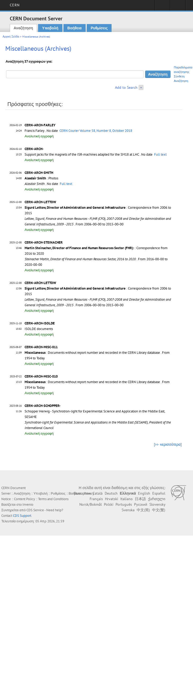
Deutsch (111, 493)
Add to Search (126, 87)
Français (96, 498)
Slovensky (157, 504)
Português (124, 504)
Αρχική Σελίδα (11, 36)
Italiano (126, 498)
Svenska (128, 510)
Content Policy (24, 499)
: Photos (41, 178)
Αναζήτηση (23, 28)
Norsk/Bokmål (90, 504)
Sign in (162, 7)
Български (82, 493)
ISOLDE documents (39, 329)
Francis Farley (34, 130)
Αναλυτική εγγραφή (39, 136)
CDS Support (22, 515)
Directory (177, 7)
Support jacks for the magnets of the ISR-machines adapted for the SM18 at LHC (82, 154)
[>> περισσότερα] (168, 444)
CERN (15, 5)
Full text (160, 154)
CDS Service (35, 510)
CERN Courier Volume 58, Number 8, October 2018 (95, 130)
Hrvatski (111, 498)
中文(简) (143, 510)
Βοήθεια (74, 28)
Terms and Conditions (53, 499)
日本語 (140, 498)
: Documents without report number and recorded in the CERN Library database (92, 352)
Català (98, 493)
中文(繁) (158, 510)
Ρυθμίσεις (99, 28)
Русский (140, 504)
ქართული (156, 498)
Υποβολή (50, 28)
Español (158, 493)
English (144, 493)
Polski (108, 504)
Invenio (27, 504)
